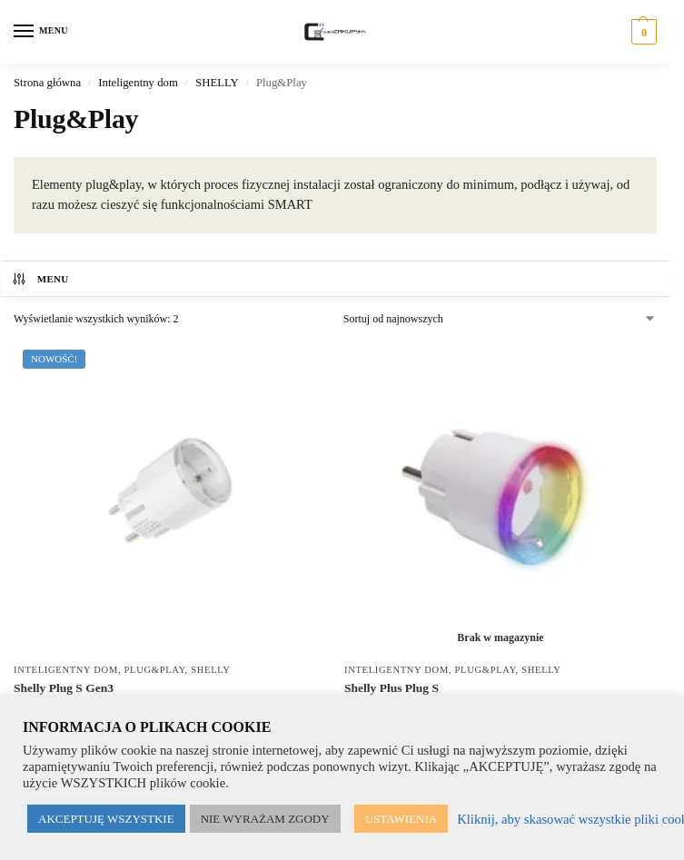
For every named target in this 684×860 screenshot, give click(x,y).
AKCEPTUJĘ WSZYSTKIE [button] (106, 818)
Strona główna (47, 82)
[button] (642, 31)
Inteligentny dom (138, 82)
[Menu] (41, 31)
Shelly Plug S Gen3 (64, 688)
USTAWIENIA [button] (401, 818)
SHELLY (217, 82)
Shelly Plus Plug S (391, 688)
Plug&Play (154, 670)
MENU (40, 279)
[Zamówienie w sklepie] (500, 319)
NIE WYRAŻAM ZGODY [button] (265, 818)
